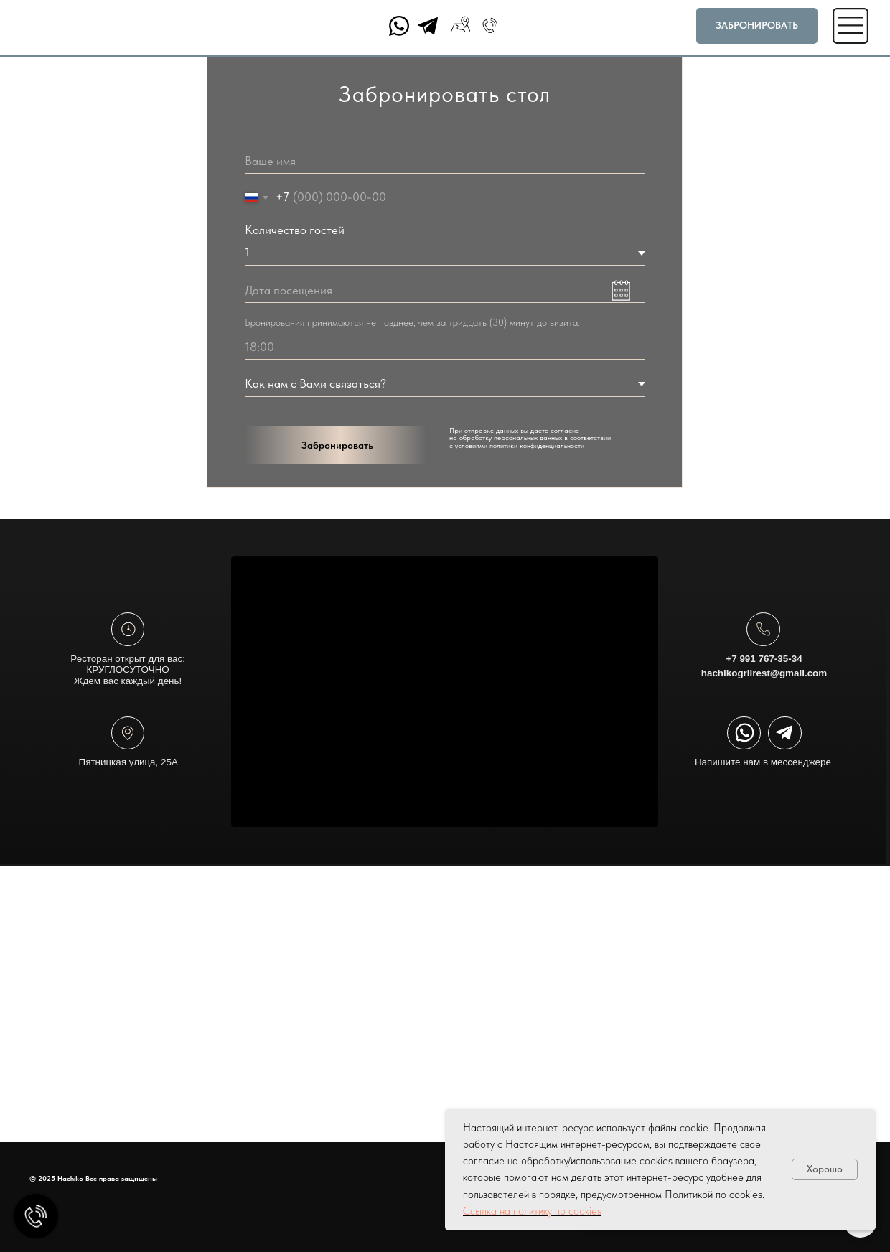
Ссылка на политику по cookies (532, 1211)
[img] (127, 732)
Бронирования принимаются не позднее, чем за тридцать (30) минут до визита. (412, 322)
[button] (757, 26)
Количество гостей (295, 230)
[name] (445, 161)
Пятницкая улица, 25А (128, 811)
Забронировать (337, 445)
